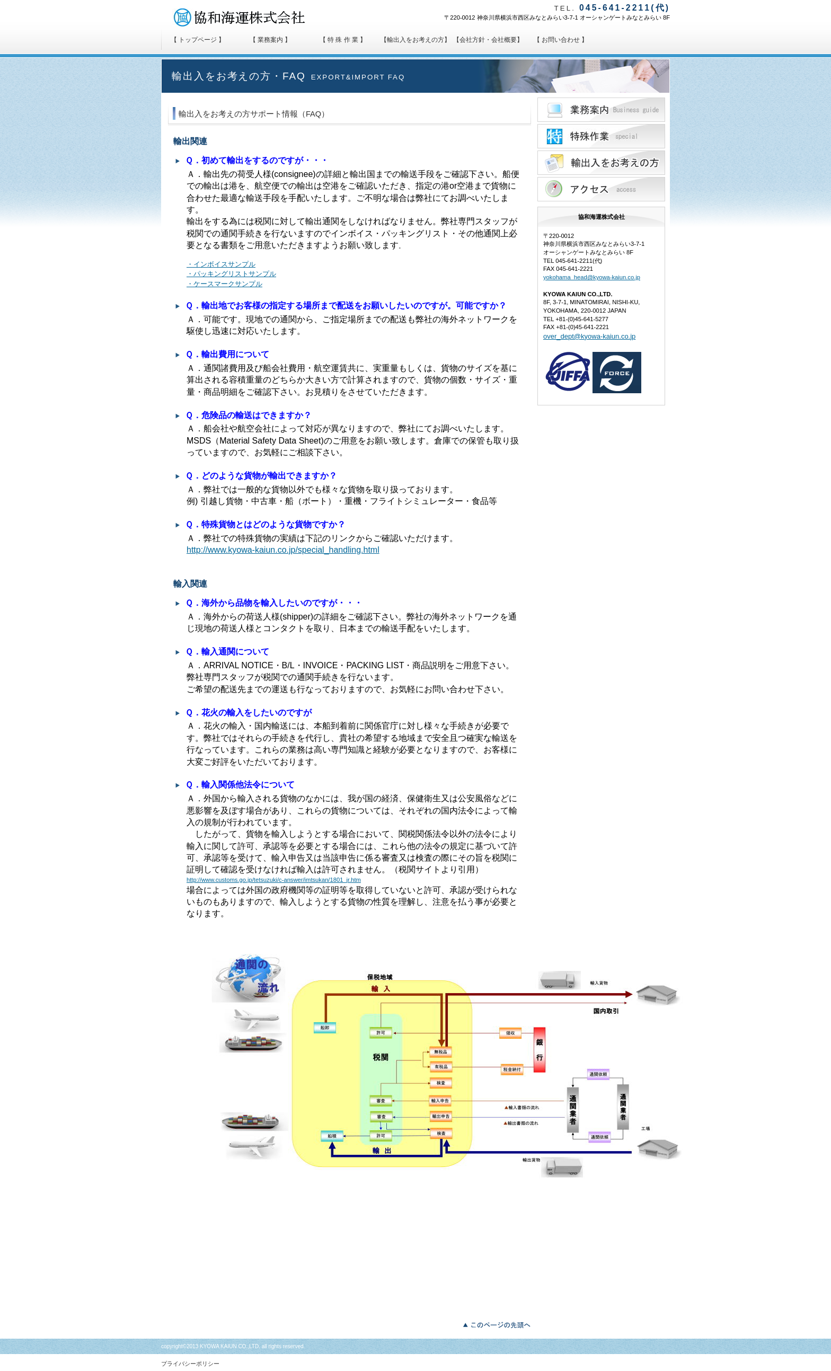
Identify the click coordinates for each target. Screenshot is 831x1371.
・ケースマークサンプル (224, 284)
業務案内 (601, 110)
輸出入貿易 (601, 163)
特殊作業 (601, 136)
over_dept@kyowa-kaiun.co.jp (589, 336)
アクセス (601, 189)
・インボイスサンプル (221, 264)
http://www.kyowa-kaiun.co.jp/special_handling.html (283, 549)
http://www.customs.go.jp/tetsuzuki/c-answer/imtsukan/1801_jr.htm (274, 880)
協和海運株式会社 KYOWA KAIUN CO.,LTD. (245, 17)
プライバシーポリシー (190, 1363)
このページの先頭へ (499, 1324)
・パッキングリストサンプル (231, 274)
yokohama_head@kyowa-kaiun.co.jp (591, 277)
